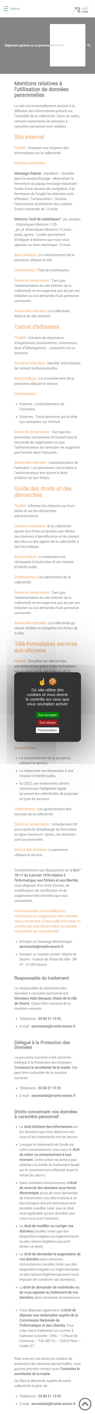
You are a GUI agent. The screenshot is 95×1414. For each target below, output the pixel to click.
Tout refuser (47, 722)
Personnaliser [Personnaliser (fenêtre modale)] (47, 730)
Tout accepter (47, 714)
